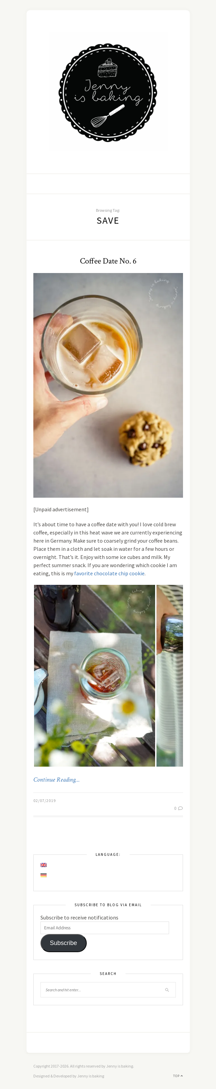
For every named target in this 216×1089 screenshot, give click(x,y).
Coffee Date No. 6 (108, 261)
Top (178, 1076)
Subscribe (63, 943)
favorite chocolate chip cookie (109, 573)
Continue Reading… (56, 780)
